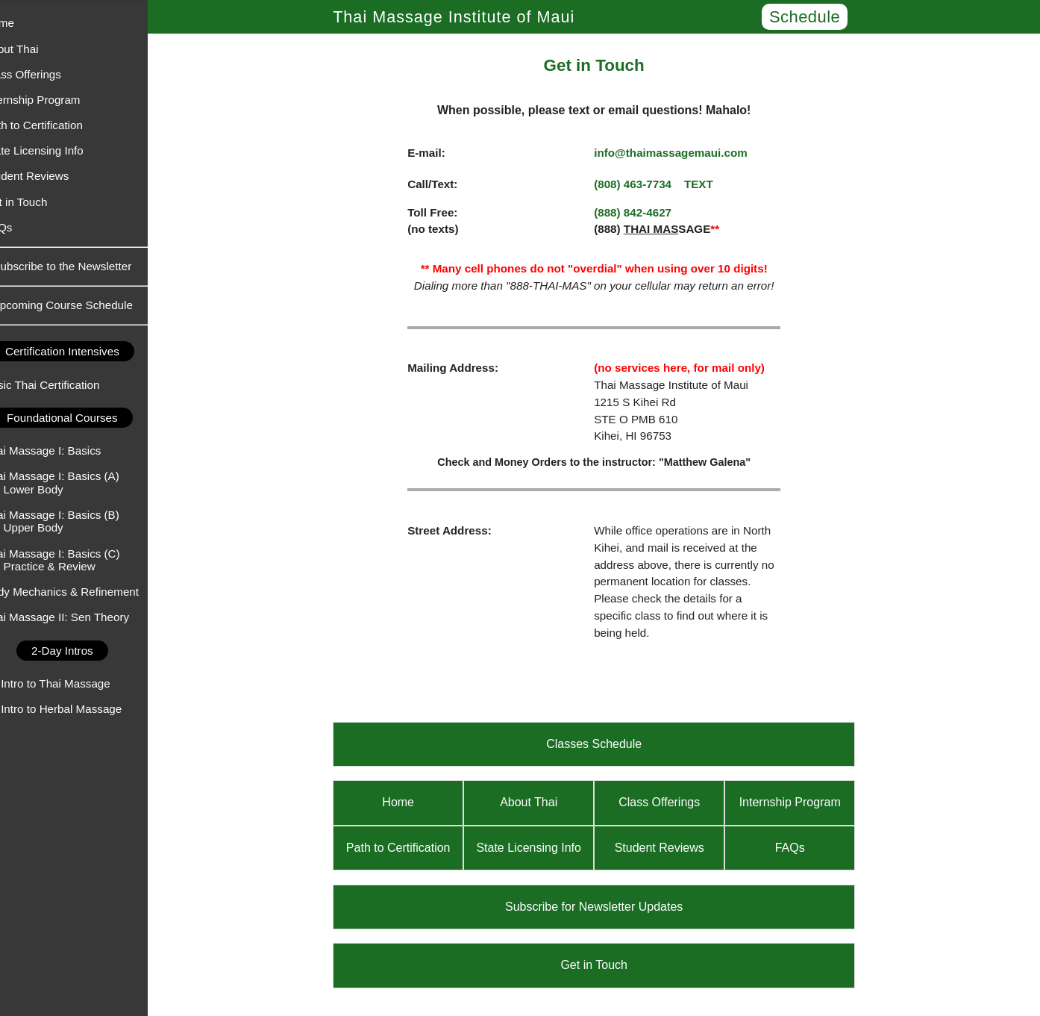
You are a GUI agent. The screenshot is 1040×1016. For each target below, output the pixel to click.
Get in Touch (39, 202)
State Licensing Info (57, 150)
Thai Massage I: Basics (66, 450)
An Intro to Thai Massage (70, 683)
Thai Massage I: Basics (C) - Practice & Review (75, 560)
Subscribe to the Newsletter (85, 266)
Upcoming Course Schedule (85, 305)
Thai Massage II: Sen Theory (80, 617)
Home (22, 22)
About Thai (34, 49)
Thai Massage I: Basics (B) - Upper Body (74, 521)
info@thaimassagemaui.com (682, 152)
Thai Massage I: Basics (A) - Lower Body (74, 482)
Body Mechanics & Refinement (85, 591)
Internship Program (55, 99)
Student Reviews (50, 175)
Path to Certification (57, 125)
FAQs (21, 227)
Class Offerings (46, 74)
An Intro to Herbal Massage (76, 708)
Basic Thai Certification (65, 384)
